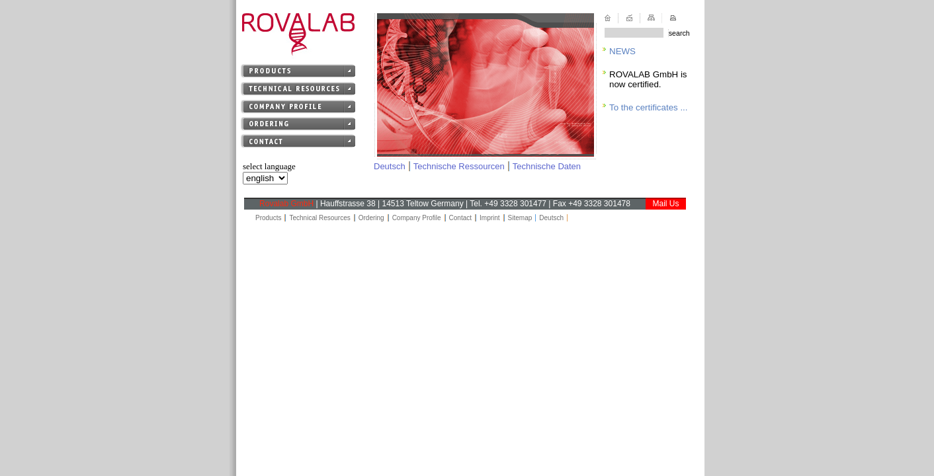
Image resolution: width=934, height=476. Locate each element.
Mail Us (665, 203)
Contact (460, 217)
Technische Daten (547, 166)
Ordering (371, 217)
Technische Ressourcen (459, 166)
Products (268, 217)
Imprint (490, 217)
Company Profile (416, 217)
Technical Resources (319, 217)
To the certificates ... (648, 107)
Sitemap (520, 217)
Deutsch (389, 166)
